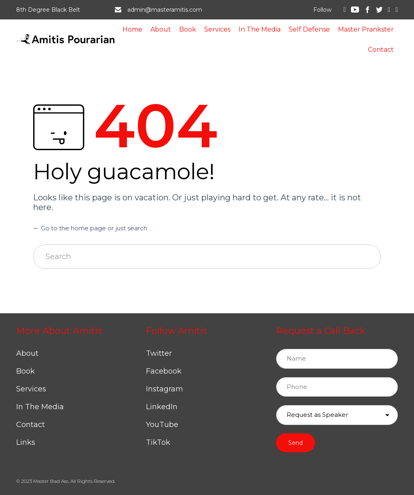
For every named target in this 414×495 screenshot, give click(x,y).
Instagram (164, 389)
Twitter (159, 353)
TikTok (158, 442)
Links (25, 442)
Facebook (164, 371)
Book (187, 29)
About (160, 29)
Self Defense (309, 29)
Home (132, 29)
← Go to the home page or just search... (92, 228)
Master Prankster (366, 29)
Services (217, 29)
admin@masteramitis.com (164, 9)
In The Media (260, 29)
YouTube (162, 424)
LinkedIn (161, 406)
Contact (381, 49)
